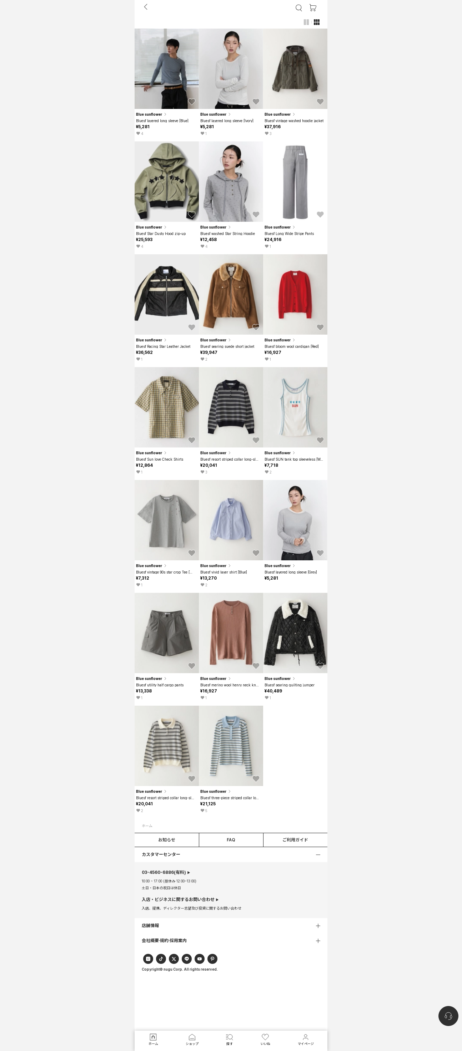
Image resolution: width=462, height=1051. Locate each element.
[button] (191, 101)
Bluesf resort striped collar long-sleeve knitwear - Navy (230, 459)
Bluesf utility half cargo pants (160, 685)
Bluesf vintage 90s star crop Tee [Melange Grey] (166, 572)
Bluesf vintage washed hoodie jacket (294, 120)
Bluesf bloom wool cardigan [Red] (292, 346)
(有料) (164, 872)
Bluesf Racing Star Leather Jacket (163, 346)
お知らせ (166, 839)
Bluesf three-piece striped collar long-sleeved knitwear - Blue (230, 798)
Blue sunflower (152, 114)
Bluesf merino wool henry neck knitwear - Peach (230, 685)
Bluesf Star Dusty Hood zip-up (161, 233)
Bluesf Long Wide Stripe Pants (289, 233)
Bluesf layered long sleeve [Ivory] (226, 120)
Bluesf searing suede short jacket (227, 346)
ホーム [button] (147, 826)
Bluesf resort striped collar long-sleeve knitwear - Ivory (166, 798)
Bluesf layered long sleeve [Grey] (291, 572)
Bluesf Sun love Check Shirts (159, 459)
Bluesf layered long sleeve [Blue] (162, 120)
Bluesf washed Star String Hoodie (227, 233)
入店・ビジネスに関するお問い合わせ (178, 899)
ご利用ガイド (295, 839)
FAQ (231, 839)
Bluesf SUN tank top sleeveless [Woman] (294, 459)
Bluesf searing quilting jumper (290, 685)
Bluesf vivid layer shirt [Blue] (223, 572)
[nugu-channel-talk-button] (448, 1016)
